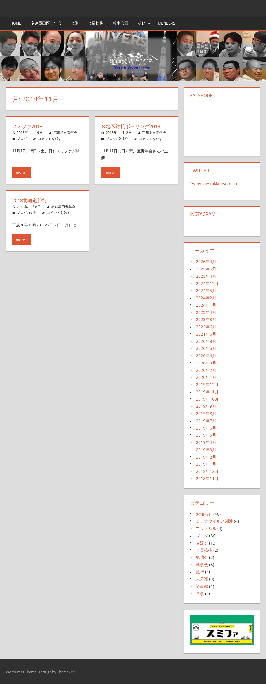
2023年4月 (206, 312)
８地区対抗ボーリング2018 (130, 126)
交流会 (123, 138)
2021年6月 (206, 334)
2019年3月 (206, 449)
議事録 (202, 586)
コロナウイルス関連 (214, 521)
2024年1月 (206, 305)
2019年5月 (206, 435)
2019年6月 (206, 428)
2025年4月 (206, 276)
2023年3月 (206, 319)
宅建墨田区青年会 (46, 23)
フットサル (206, 528)
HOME (15, 23)
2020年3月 (206, 363)
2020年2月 (206, 370)
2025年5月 (206, 269)
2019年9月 (206, 406)
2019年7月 (206, 421)
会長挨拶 (95, 23)
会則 (75, 23)
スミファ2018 (27, 126)
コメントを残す (50, 138)
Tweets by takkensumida (213, 183)
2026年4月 (206, 261)
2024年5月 (206, 290)
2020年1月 (206, 377)
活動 (144, 23)
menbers (166, 23)
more (20, 172)
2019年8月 (206, 413)
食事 (200, 593)
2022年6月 (206, 326)
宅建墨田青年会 (65, 132)
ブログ (22, 138)
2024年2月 (206, 298)
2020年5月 (206, 348)
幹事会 (202, 564)
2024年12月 (207, 283)
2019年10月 (207, 399)
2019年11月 (207, 392)
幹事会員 (120, 23)
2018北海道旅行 (29, 200)
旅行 (32, 212)
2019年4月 (206, 442)
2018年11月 (207, 478)
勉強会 (202, 557)
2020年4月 (206, 355)
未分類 (202, 579)
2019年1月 (206, 464)
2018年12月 (207, 471)
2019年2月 (206, 457)
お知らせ (204, 514)
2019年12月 (207, 384)
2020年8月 (206, 341)
